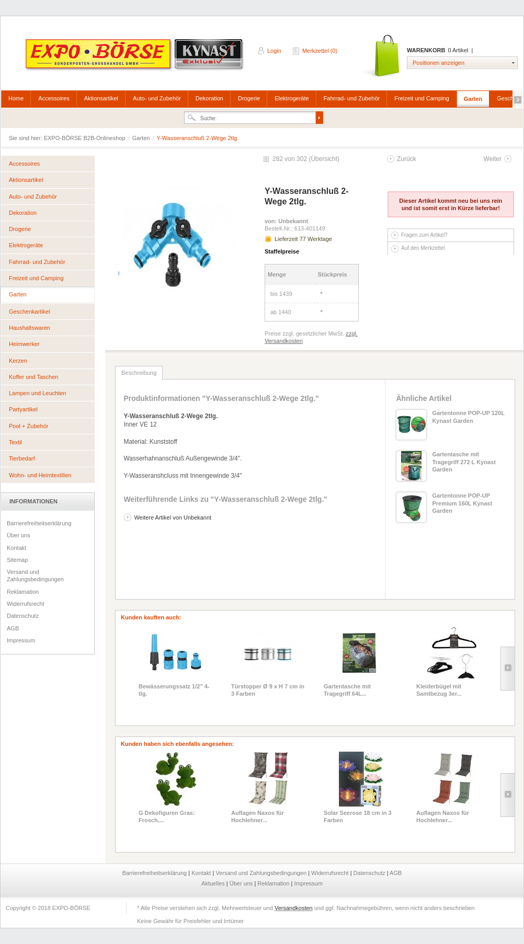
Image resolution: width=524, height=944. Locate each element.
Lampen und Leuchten (37, 393)
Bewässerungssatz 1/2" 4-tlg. (174, 690)
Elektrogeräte (292, 98)
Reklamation (23, 592)
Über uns (18, 535)
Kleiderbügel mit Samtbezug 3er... (439, 690)
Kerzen (18, 361)
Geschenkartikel (29, 311)
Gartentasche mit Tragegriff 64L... (347, 690)
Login (274, 51)
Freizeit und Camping (421, 98)
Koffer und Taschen (33, 377)
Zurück (406, 159)
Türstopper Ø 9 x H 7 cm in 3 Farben (267, 690)
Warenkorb (381, 56)
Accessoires (53, 98)
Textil (15, 442)
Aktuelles (213, 883)
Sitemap (17, 560)
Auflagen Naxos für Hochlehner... (257, 816)
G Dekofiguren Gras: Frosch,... (167, 816)
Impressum (21, 640)
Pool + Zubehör (29, 426)
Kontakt (16, 548)
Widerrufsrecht (25, 604)
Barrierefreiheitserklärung (39, 523)
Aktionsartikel (101, 98)
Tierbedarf (22, 458)
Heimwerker (24, 344)
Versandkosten (294, 908)
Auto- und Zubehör (157, 98)
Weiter (493, 159)
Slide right (507, 668)
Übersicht (324, 159)
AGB (13, 628)
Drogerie (249, 98)
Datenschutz (23, 616)
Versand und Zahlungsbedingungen (35, 575)
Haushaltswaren (29, 328)
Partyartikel (23, 409)
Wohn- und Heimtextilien (40, 475)
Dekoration (209, 98)
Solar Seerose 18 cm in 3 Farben (358, 816)
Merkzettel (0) (319, 51)
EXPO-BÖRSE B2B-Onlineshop (135, 58)
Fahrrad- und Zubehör (352, 98)
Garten (473, 99)
